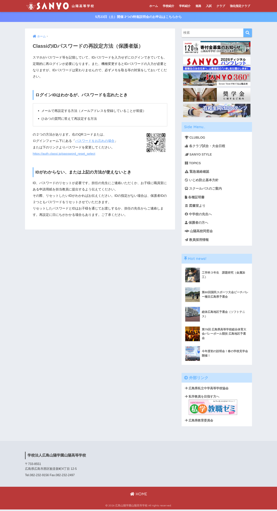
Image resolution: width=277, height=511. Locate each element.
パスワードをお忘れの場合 (94, 141)
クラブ (220, 6)
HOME (138, 495)
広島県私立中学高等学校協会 (207, 389)
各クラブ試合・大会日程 (205, 146)
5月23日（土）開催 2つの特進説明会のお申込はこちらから (138, 17)
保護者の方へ (196, 224)
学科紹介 (185, 6)
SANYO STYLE (198, 155)
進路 (198, 6)
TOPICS (193, 163)
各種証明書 (195, 198)
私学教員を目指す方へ (211, 406)
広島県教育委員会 (199, 422)
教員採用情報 (197, 241)
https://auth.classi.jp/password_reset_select (64, 154)
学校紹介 (168, 6)
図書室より (195, 206)
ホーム (153, 6)
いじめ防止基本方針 (202, 181)
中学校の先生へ (198, 215)
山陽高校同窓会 (199, 232)
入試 (209, 6)
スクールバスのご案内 (203, 189)
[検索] (247, 33)
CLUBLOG (195, 138)
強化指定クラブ (240, 6)
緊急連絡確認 (197, 172)
